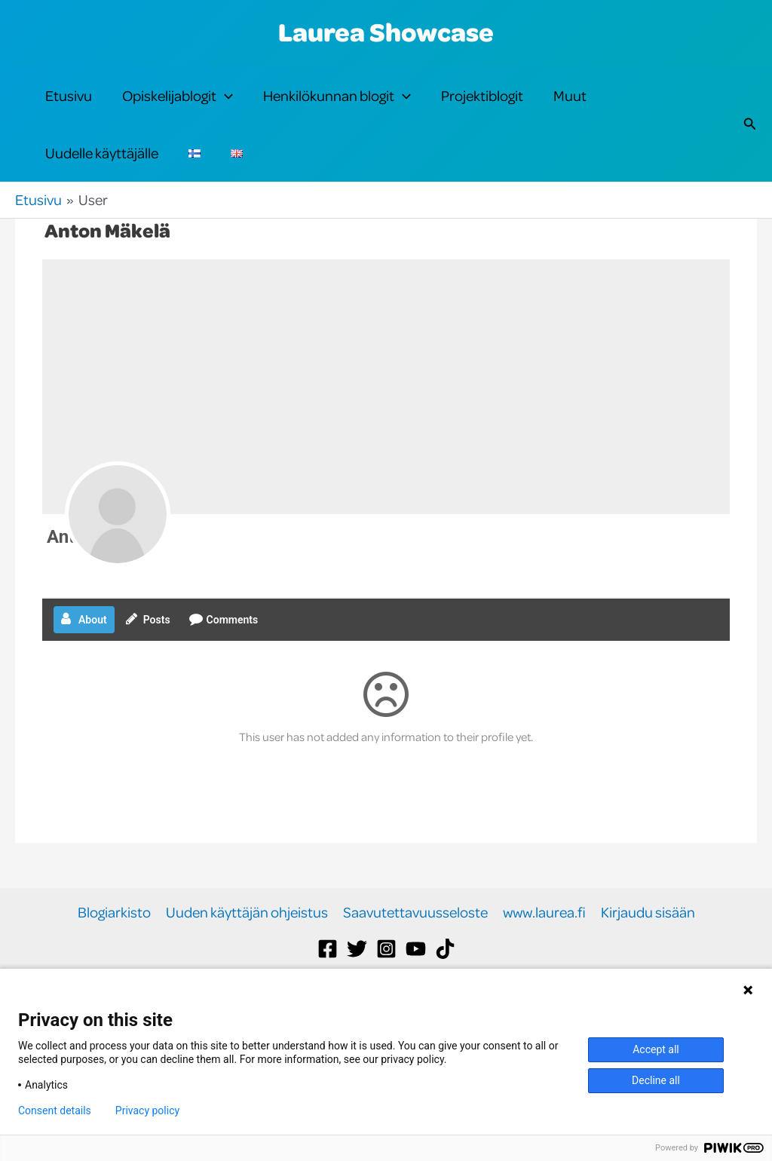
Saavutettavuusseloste (415, 957)
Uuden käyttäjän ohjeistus (247, 957)
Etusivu (68, 106)
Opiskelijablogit (177, 107)
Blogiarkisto (114, 957)
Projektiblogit (482, 106)
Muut (570, 106)
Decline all (656, 1080)
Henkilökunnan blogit (337, 107)
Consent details (54, 1110)
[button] (224, 107)
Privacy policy (147, 1110)
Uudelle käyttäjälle (101, 186)
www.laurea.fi (544, 957)
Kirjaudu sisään (648, 957)
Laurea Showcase (386, 32)
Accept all (656, 1049)
